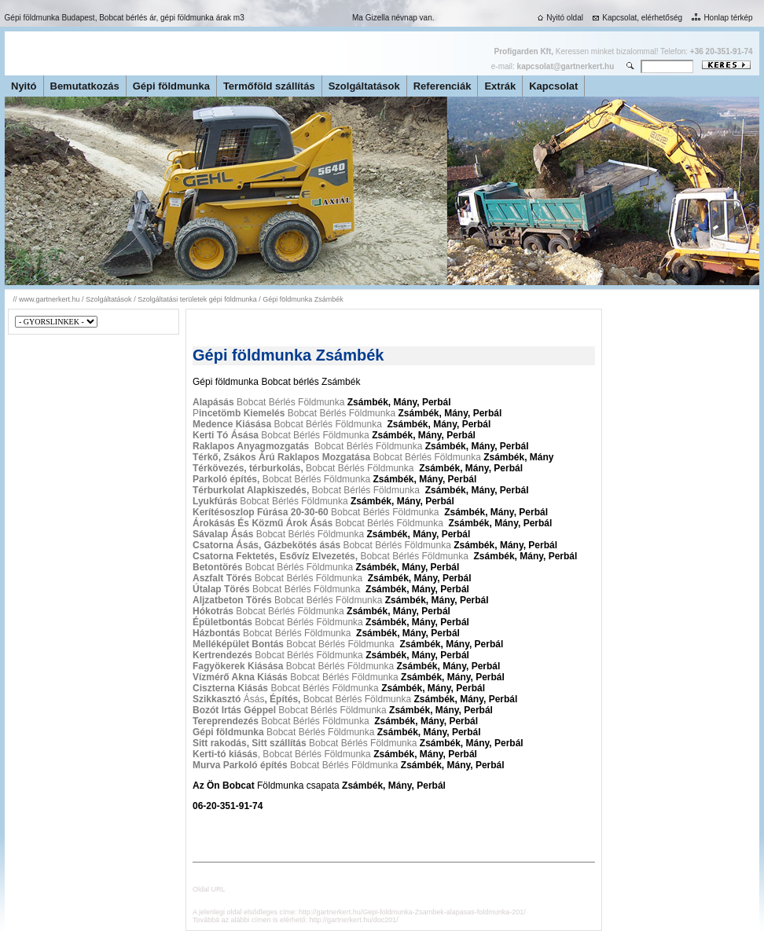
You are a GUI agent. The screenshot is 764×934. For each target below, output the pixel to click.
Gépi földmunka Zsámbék (303, 299)
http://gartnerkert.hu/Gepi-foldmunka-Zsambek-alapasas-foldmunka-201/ (412, 912)
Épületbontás (222, 622)
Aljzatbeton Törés (232, 600)
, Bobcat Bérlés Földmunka (314, 754)
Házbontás (217, 633)
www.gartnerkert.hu (49, 299)
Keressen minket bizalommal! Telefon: (623, 51)
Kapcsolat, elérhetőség (636, 17)
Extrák (500, 86)
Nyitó (24, 86)
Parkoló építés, (226, 479)
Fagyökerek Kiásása (238, 666)
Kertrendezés (222, 655)
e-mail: (552, 66)
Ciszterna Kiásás (230, 688)
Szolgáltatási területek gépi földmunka (197, 299)
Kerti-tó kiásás (225, 754)
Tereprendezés (227, 721)
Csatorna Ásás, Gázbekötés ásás (268, 545)
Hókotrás (213, 611)
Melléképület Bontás (238, 644)
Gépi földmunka (171, 86)
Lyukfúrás (215, 501)
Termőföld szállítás (269, 86)
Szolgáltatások (364, 86)
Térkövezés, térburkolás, (248, 468)
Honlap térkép (720, 17)
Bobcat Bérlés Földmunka (270, 402)
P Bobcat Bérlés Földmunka (294, 413)
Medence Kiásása (232, 424)
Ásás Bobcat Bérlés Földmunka (327, 699)
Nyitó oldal (558, 17)
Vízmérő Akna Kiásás (240, 677)
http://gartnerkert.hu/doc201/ (354, 920)
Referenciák (442, 86)
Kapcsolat (553, 86)
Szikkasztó (218, 699)
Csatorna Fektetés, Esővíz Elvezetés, (276, 556)
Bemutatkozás (84, 86)
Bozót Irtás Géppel (235, 710)
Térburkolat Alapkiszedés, (251, 490)
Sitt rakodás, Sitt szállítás (250, 743)
